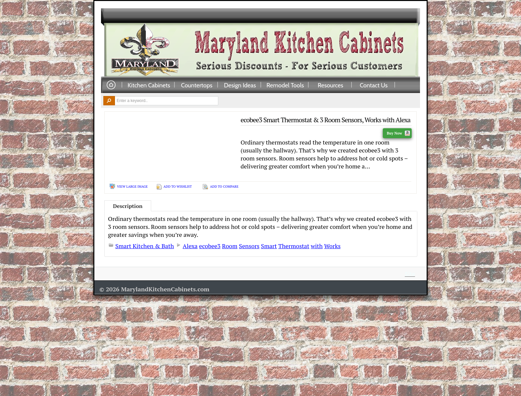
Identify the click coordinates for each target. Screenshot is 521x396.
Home (111, 85)
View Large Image (132, 186)
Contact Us (374, 85)
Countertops (196, 85)
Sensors (249, 246)
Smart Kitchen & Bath (144, 246)
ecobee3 (210, 246)
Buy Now (398, 133)
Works (332, 246)
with (317, 246)
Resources (330, 85)
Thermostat (293, 246)
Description (128, 206)
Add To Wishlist (177, 186)
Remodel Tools (285, 85)
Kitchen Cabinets (149, 85)
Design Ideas (240, 85)
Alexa (190, 246)
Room (230, 246)
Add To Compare (224, 186)
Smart (269, 246)
